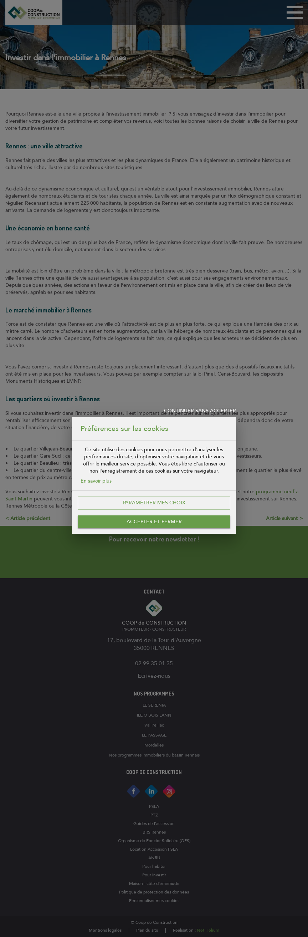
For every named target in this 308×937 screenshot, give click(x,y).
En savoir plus (96, 481)
